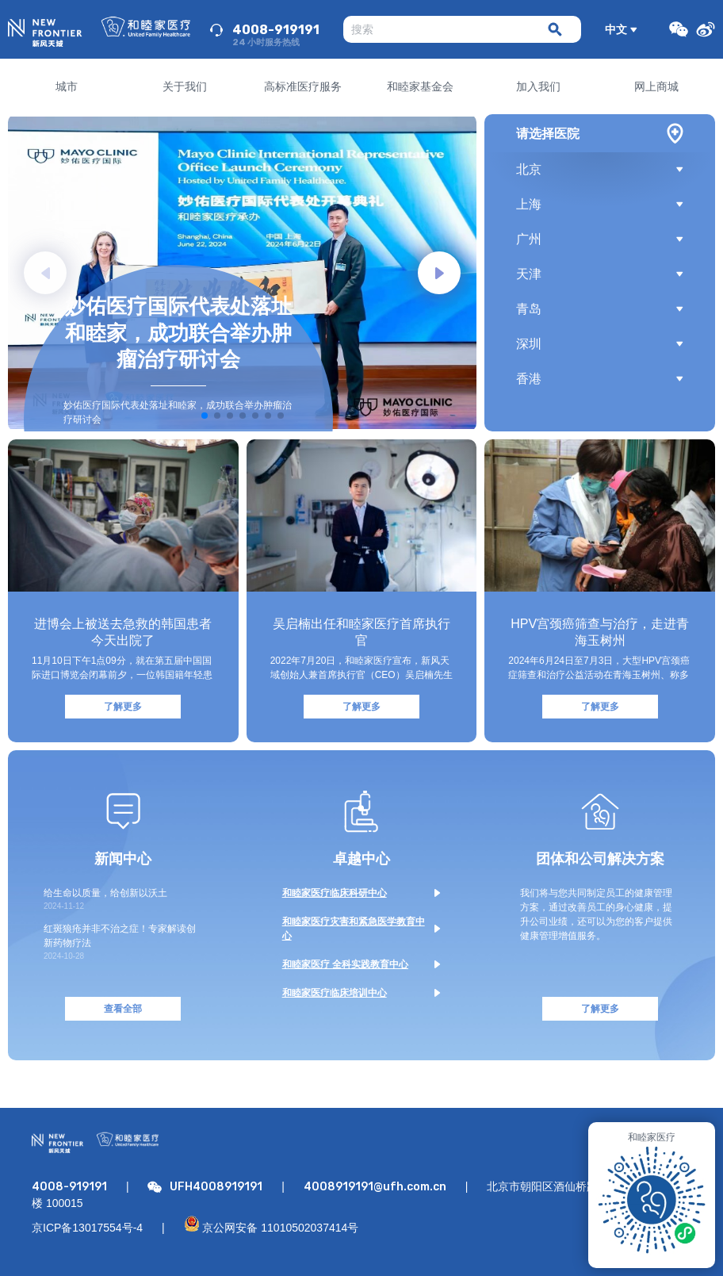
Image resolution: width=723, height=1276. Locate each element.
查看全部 (123, 1008)
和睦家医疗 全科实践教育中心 (345, 964)
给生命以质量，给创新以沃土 (105, 893)
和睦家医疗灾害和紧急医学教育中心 (353, 928)
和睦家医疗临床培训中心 (334, 992)
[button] (439, 272)
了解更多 (123, 706)
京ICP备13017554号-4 (87, 1227)
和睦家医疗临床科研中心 (334, 893)
